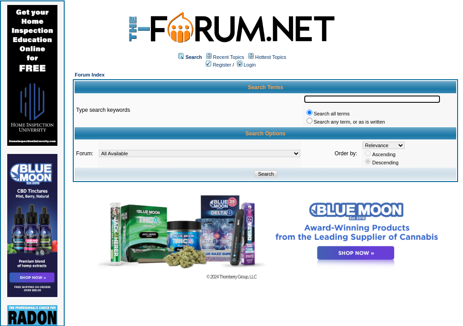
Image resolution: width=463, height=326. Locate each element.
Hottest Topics (270, 57)
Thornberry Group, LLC (237, 276)
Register (218, 64)
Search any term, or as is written (349, 122)
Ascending (383, 154)
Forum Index (89, 74)
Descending (385, 162)
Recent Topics (228, 57)
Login (246, 64)
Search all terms (332, 113)
